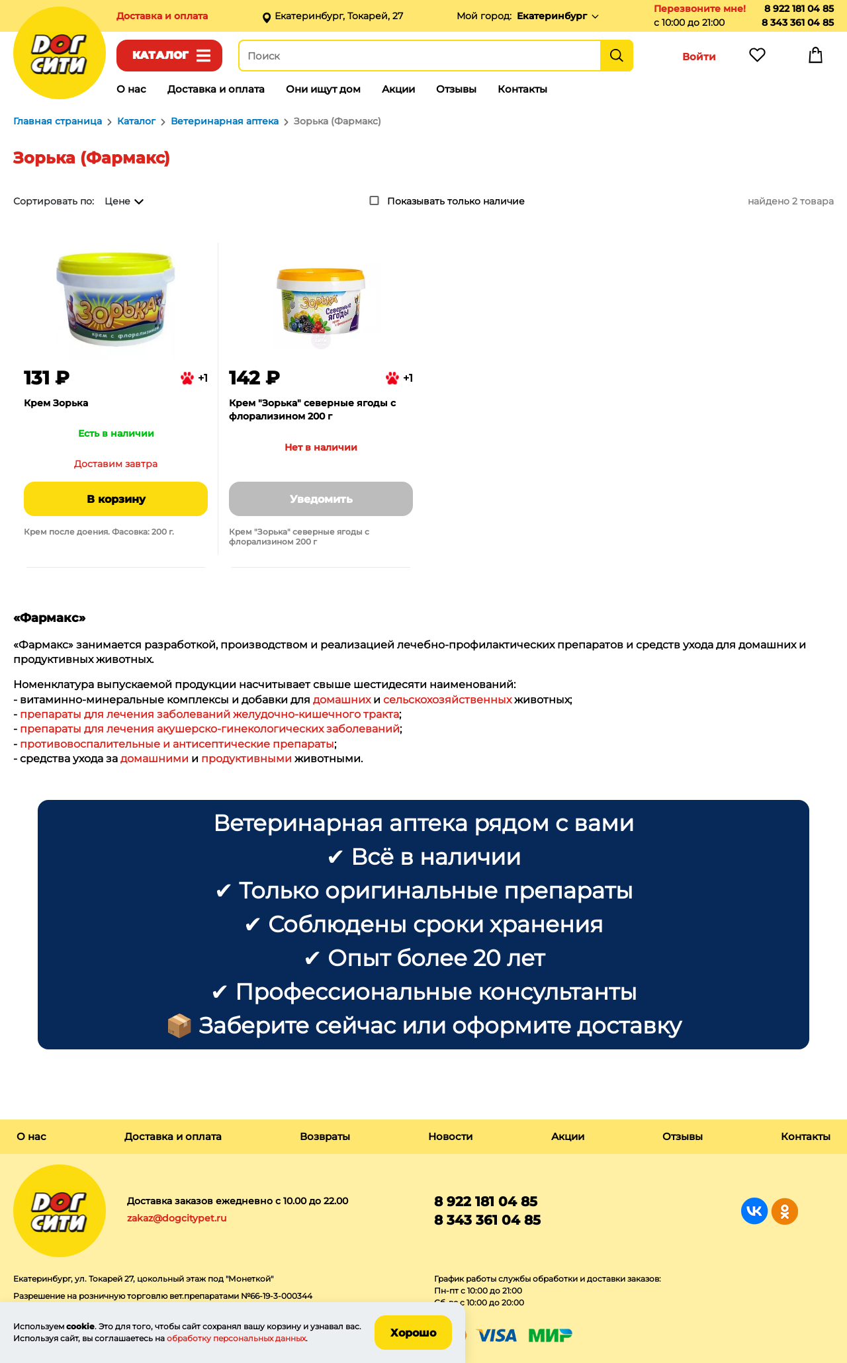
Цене (117, 201)
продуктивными (246, 758)
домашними (154, 758)
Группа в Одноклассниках (784, 1211)
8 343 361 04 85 (798, 22)
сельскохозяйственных (447, 699)
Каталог (160, 55)
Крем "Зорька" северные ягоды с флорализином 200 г (312, 409)
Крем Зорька (56, 403)
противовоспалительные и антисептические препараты (177, 744)
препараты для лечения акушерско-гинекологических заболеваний (210, 729)
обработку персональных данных (236, 1338)
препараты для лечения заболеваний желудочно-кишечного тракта (209, 714)
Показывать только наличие (456, 201)
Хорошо (413, 1333)
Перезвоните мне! (700, 9)
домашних (342, 699)
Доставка (162, 16)
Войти (699, 56)
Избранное (757, 58)
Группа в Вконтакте (754, 1211)
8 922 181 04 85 (799, 9)
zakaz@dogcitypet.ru (176, 1218)
